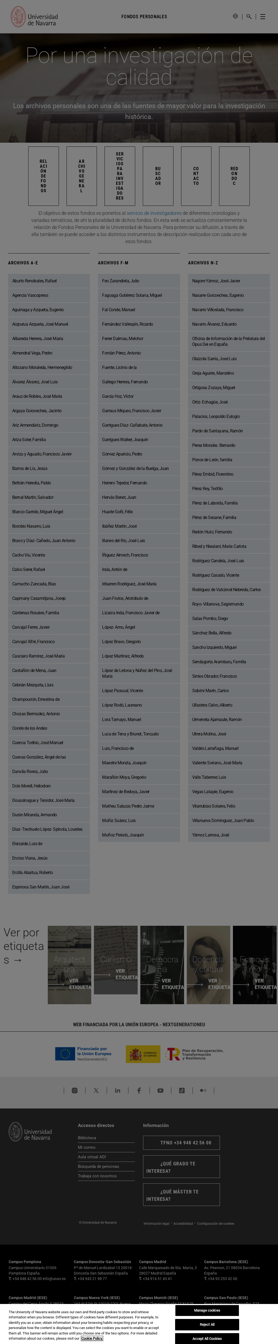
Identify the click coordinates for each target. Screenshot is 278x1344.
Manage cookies (207, 1311)
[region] (139, 1324)
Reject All (207, 1324)
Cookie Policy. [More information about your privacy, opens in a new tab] (92, 1338)
